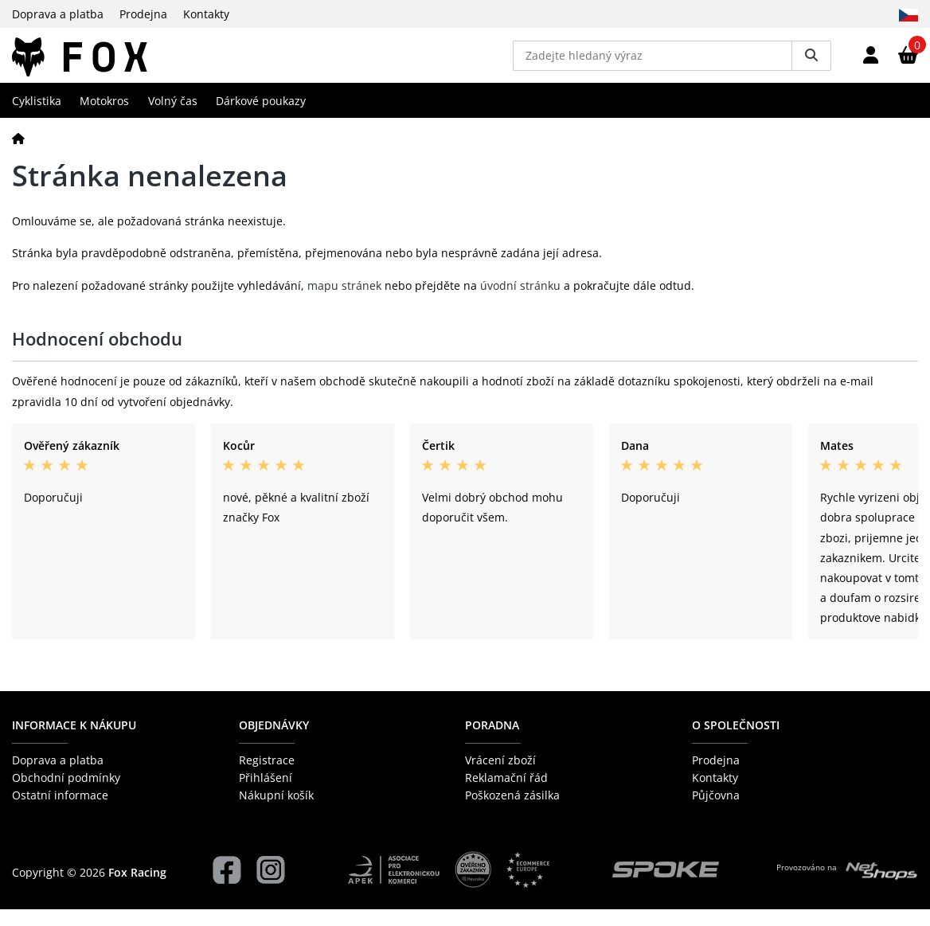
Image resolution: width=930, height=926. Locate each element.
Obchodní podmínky (66, 794)
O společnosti (736, 741)
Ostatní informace (60, 811)
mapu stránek (344, 301)
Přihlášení (265, 794)
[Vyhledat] (811, 64)
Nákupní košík (276, 811)
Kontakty (206, 13)
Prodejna (143, 13)
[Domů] (18, 154)
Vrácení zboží (500, 775)
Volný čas (172, 116)
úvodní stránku (520, 301)
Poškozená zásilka (512, 811)
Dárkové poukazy (261, 116)
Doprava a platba (58, 13)
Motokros (104, 116)
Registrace (267, 775)
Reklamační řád (506, 794)
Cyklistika (36, 116)
